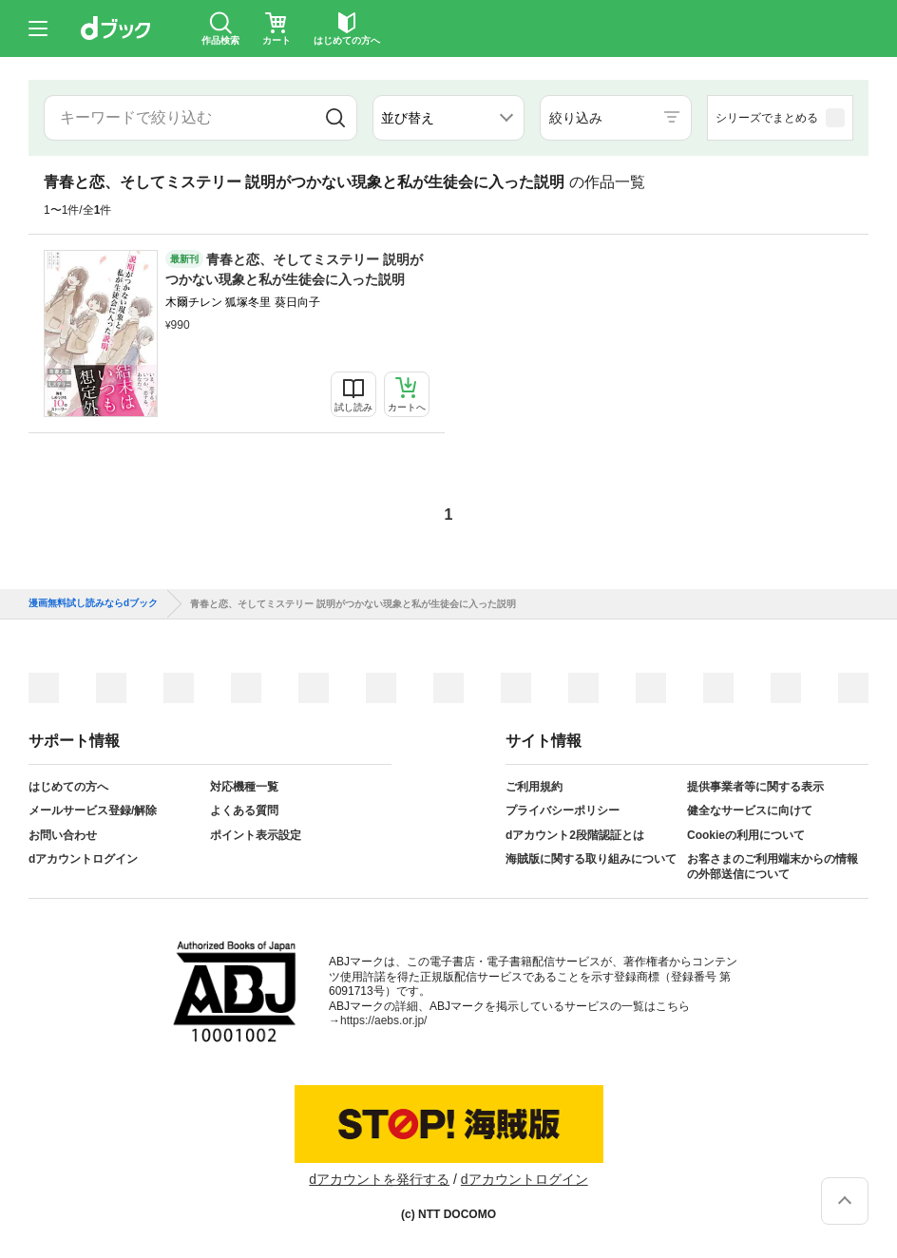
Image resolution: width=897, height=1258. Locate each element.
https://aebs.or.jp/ (383, 1020)
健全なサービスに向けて (749, 810)
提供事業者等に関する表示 (755, 786)
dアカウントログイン (83, 859)
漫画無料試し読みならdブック (93, 603)
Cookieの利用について (746, 835)
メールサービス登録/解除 (93, 810)
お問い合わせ (63, 835)
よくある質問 (244, 810)
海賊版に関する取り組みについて (591, 859)
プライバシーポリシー (563, 810)
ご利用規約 (534, 786)
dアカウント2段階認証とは (575, 835)
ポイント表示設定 (255, 835)
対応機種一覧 (244, 786)
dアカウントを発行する (379, 1179)
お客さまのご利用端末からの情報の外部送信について (772, 866)
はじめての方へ (68, 786)
